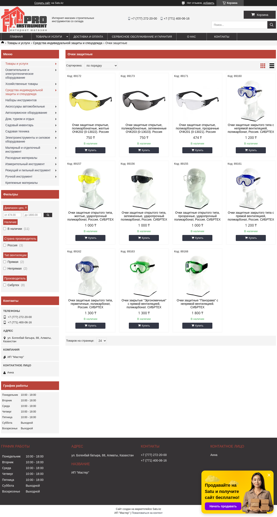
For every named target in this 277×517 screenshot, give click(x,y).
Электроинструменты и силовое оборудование (27, 139)
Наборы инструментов (21, 100)
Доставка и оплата (88, 36)
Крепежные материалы (21, 182)
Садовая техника (17, 131)
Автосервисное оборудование (26, 112)
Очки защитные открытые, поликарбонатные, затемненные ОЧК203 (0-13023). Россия (143, 128)
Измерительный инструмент (25, 164)
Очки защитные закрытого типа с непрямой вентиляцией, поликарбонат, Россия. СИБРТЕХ (251, 128)
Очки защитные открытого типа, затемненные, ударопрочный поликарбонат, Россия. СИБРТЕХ (144, 216)
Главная (16, 36)
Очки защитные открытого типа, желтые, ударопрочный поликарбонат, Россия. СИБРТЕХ (90, 216)
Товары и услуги (49, 36)
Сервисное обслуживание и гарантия (142, 36)
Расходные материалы (21, 158)
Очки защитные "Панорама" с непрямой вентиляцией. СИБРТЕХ (197, 304)
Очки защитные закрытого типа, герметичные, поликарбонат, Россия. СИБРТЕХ (90, 304)
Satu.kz (156, 509)
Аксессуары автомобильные (25, 106)
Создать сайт (42, 3)
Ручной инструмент (18, 176)
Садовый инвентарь (19, 125)
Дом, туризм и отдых (19, 119)
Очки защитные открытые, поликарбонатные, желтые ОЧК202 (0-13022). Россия (90, 128)
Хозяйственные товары (21, 84)
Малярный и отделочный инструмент (22, 149)
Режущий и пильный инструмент (28, 170)
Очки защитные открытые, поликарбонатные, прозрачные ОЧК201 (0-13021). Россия (197, 128)
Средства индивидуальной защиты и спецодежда (67, 43)
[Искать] (271, 25)
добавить (208, 3)
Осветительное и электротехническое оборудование (19, 73)
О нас (191, 36)
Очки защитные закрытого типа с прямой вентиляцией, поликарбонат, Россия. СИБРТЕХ (251, 216)
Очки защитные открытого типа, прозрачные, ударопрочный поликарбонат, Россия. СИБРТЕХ (197, 216)
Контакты (221, 36)
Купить (92, 150)
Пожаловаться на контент (147, 512)
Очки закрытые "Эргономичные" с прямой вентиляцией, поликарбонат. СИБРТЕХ (144, 304)
